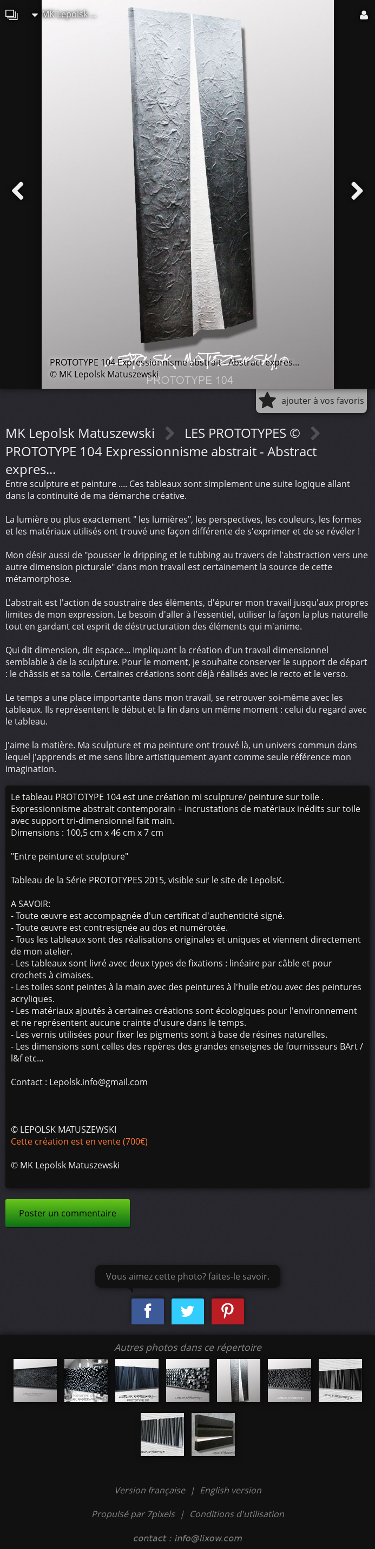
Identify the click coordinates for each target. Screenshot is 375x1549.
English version (230, 1490)
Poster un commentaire (67, 1213)
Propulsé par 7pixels (133, 1514)
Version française (150, 1490)
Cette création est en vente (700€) (79, 1141)
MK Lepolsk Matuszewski (70, 14)
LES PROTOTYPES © (244, 433)
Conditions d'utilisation (236, 1514)
